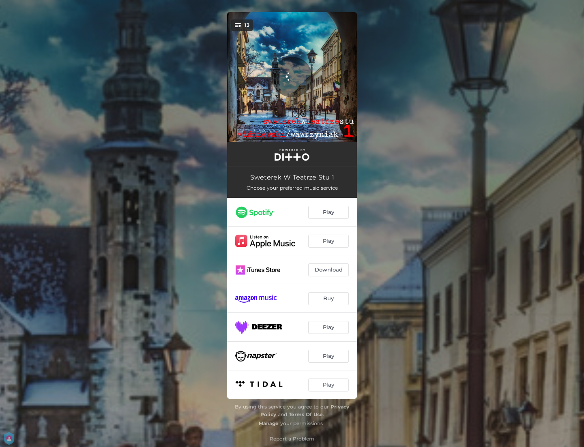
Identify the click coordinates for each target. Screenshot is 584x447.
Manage (269, 423)
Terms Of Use (306, 414)
